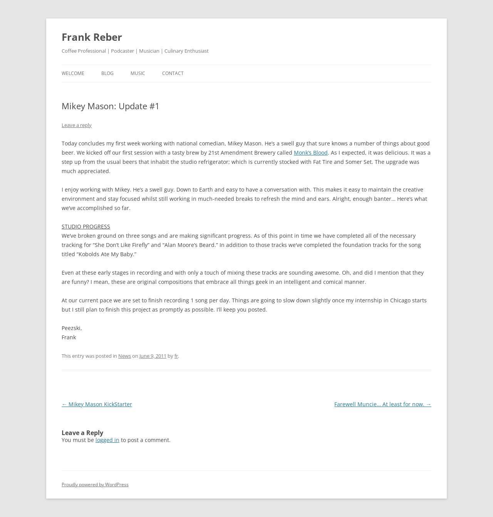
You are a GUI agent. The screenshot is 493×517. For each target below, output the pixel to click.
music (138, 73)
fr (176, 355)
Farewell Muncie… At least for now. (382, 404)
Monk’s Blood (311, 152)
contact (173, 73)
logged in (107, 440)
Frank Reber (92, 37)
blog (107, 73)
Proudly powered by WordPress (95, 484)
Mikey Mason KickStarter (97, 404)
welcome (73, 73)
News (124, 355)
